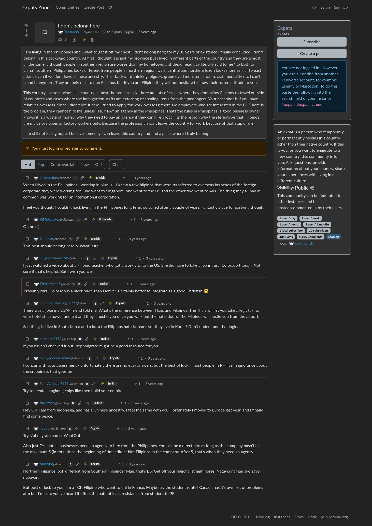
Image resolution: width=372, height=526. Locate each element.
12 (62, 39)
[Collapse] (27, 178)
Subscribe (312, 41)
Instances (282, 516)
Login (325, 7)
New (84, 164)
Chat (116, 164)
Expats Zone (36, 7)
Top (41, 164)
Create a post (312, 53)
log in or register (63, 148)
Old (98, 164)
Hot (27, 164)
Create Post (93, 7)
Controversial (62, 164)
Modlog (333, 237)
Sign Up (341, 7)
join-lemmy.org (334, 516)
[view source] (92, 39)
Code (312, 516)
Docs (299, 516)
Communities (67, 7)
